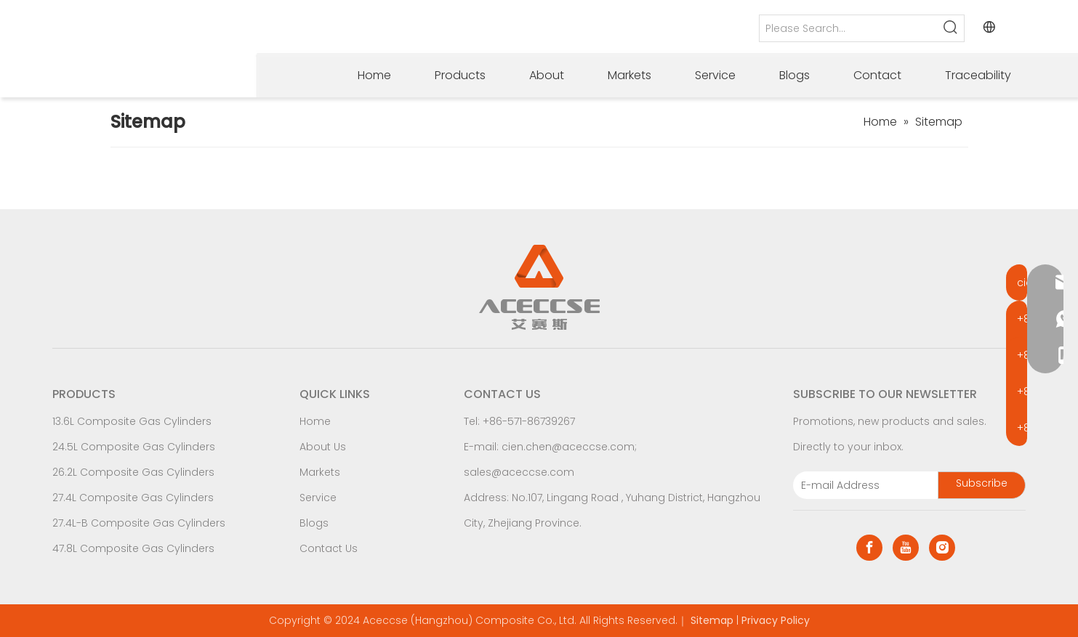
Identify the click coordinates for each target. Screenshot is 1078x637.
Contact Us (328, 548)
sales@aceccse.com (519, 472)
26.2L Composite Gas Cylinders (133, 472)
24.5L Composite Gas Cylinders (133, 446)
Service (318, 497)
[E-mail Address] (862, 485)
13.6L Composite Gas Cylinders (132, 421)
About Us (322, 446)
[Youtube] (906, 548)
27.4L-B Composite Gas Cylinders (138, 523)
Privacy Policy (775, 620)
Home (315, 421)
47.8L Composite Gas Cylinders (133, 548)
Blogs (314, 523)
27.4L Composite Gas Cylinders (133, 497)
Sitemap (712, 620)
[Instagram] (942, 548)
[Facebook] (869, 548)
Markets (319, 472)
